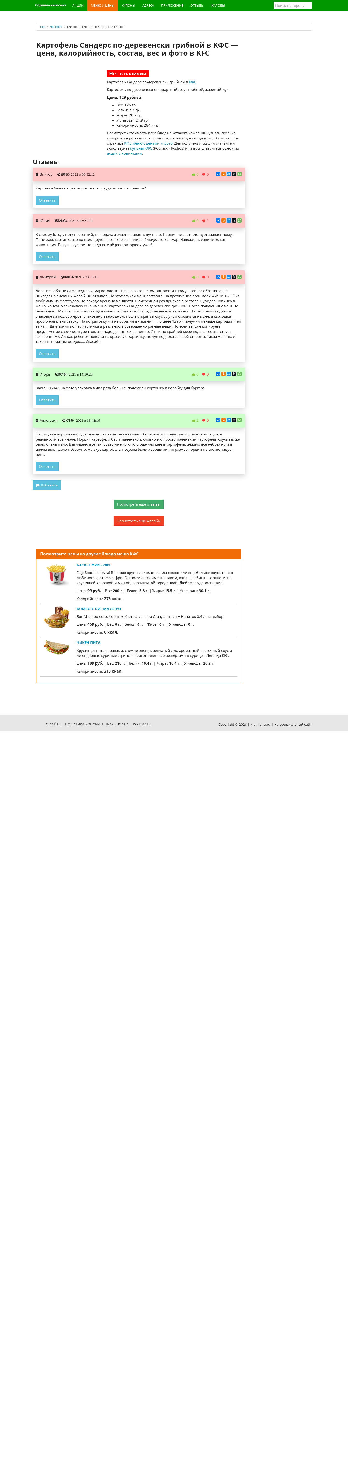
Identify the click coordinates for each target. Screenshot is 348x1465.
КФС (192, 82)
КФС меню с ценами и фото (148, 143)
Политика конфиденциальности (96, 724)
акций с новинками (124, 153)
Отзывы (197, 5)
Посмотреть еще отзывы (138, 504)
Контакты (142, 724)
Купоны (128, 5)
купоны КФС (141, 148)
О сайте (53, 724)
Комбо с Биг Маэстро (99, 608)
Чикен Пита (88, 642)
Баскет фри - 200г (94, 565)
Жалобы (218, 5)
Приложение (172, 5)
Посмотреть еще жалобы (139, 520)
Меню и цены (102, 5)
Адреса (148, 5)
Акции (78, 5)
